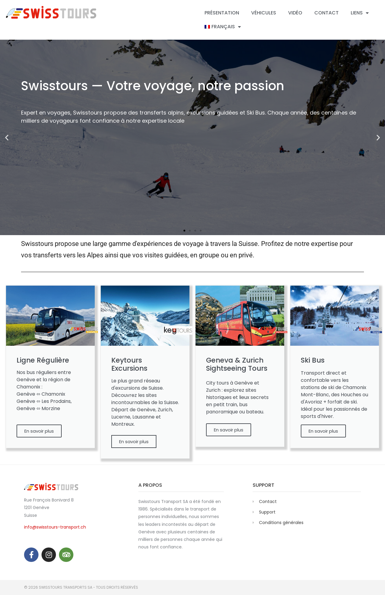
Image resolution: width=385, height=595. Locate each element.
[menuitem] (223, 27)
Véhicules (263, 12)
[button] (7, 137)
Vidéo (295, 12)
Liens (360, 13)
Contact (326, 12)
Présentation (222, 12)
